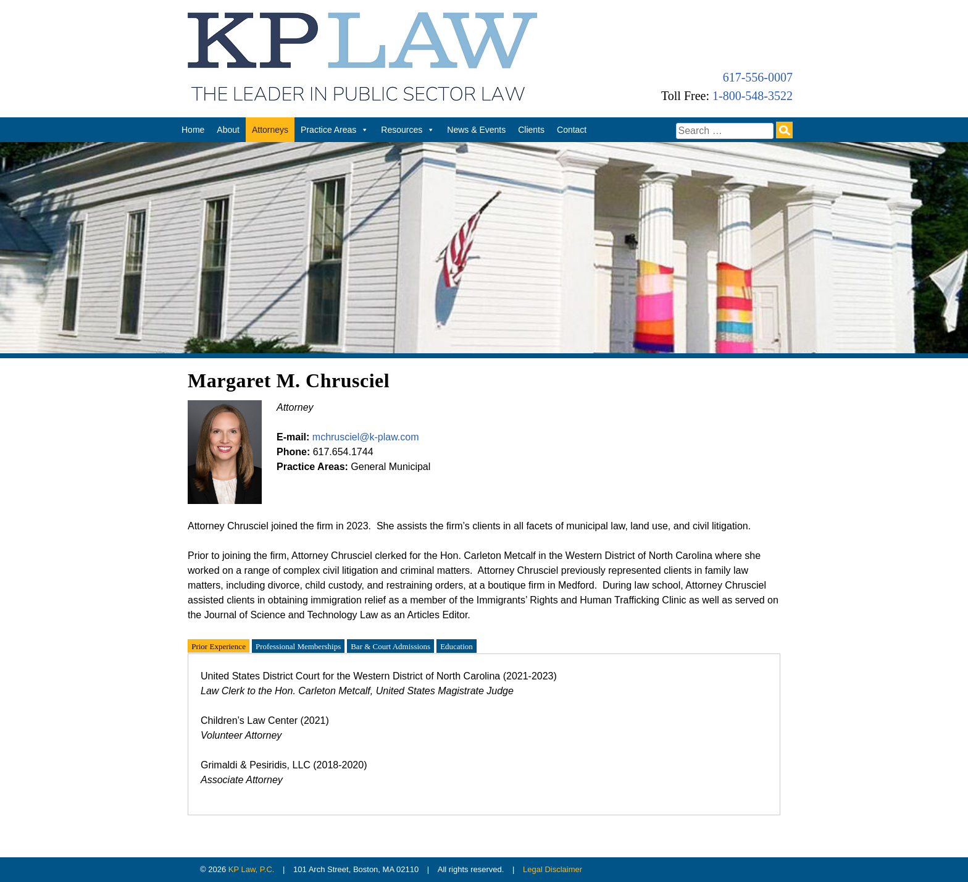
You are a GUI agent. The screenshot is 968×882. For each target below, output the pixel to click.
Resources (408, 129)
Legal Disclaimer (552, 869)
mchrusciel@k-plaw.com (365, 437)
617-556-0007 (758, 77)
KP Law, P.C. (251, 869)
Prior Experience (218, 645)
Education (456, 645)
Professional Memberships (298, 645)
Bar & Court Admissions (390, 645)
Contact (571, 130)
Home (193, 130)
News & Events (476, 130)
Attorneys (270, 130)
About (228, 130)
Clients (531, 130)
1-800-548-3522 (752, 96)
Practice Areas (335, 129)
